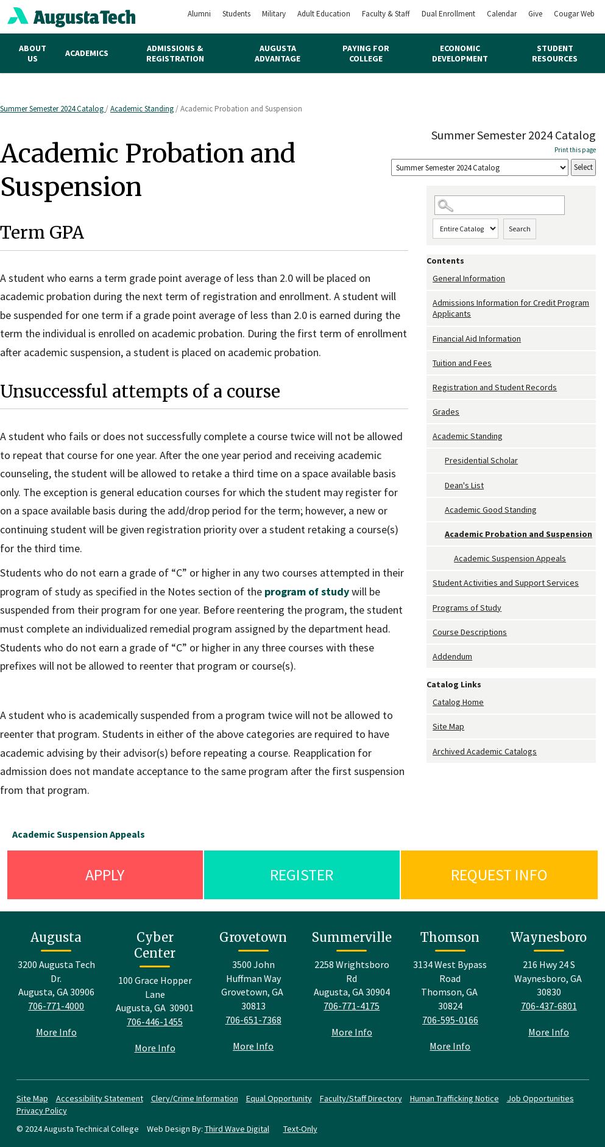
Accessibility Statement (99, 1098)
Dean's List (464, 485)
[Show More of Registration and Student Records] (429, 387)
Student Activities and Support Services (506, 582)
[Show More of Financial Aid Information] (429, 339)
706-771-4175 (352, 1006)
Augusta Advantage (277, 53)
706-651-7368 (253, 1020)
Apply (104, 875)
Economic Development (460, 53)
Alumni (199, 14)
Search (520, 228)
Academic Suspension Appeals (510, 558)
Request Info (499, 875)
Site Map (448, 726)
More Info (56, 1032)
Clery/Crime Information (194, 1098)
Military (274, 14)
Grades (446, 411)
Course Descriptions (470, 631)
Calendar (502, 14)
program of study (306, 591)
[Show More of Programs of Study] (429, 608)
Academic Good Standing (491, 509)
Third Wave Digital (237, 1128)
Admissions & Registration (175, 53)
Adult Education (323, 14)
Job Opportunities (540, 1098)
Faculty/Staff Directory (361, 1098)
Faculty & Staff (386, 14)
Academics (86, 52)
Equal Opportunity (279, 1098)
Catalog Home (458, 701)
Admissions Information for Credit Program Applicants (511, 308)
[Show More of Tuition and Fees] (429, 363)
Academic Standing (142, 108)
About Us (32, 53)
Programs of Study (467, 607)
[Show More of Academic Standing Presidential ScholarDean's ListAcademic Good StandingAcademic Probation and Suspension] (429, 436)
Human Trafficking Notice (454, 1098)
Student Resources (555, 53)
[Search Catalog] (499, 205)
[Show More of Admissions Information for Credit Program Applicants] (429, 303)
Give (535, 14)
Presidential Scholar (481, 460)
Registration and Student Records (495, 387)
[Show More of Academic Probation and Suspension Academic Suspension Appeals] (439, 534)
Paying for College (365, 53)
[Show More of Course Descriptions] (429, 632)
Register (301, 875)
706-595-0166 (450, 1020)
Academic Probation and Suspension (518, 533)
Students (236, 14)
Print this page (575, 150)
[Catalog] (479, 168)
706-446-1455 (155, 1021)
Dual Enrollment (448, 14)
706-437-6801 (549, 1006)
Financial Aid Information (477, 338)
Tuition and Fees (462, 362)
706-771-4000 (56, 1006)
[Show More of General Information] (429, 278)
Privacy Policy (41, 1110)
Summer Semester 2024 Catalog (52, 108)
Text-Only (300, 1128)
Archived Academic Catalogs (485, 751)
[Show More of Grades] (429, 412)
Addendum (452, 656)
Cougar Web (574, 14)
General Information (469, 278)
